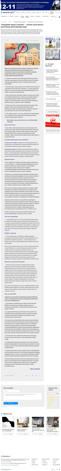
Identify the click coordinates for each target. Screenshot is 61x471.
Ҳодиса (32, 16)
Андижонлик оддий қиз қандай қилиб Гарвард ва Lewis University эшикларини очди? (52, 71)
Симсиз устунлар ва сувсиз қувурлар (22, 430)
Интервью (38, 16)
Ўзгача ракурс (22, 17)
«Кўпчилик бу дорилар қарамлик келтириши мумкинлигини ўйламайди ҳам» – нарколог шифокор (52, 105)
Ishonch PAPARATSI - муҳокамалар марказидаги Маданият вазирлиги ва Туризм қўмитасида (52, 79)
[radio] (21, 391)
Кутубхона (46, 16)
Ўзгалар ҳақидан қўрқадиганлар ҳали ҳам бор (38, 430)
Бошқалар (54, 16)
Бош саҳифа (4, 21)
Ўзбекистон (5, 16)
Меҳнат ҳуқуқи (27, 17)
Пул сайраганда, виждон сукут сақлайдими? (8, 430)
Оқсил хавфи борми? (51, 98)
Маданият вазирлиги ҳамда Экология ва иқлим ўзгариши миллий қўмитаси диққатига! (53, 86)
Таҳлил (11, 16)
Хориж (17, 16)
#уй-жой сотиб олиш (9, 375)
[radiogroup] (24, 391)
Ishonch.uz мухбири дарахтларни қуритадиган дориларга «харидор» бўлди (52, 430)
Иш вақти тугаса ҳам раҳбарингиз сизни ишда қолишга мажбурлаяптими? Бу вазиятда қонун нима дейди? (53, 93)
